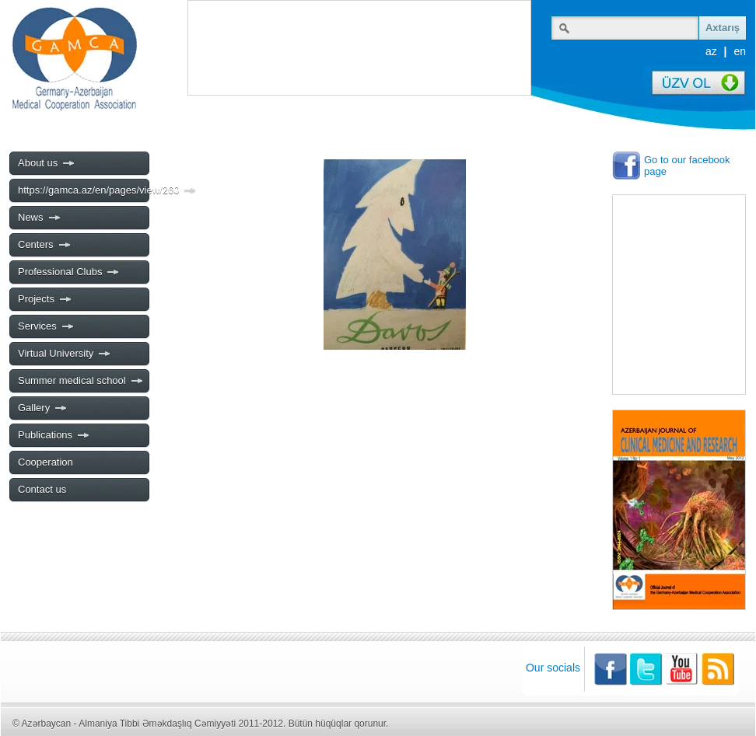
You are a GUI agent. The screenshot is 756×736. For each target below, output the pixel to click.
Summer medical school (81, 381)
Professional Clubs (69, 272)
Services (46, 326)
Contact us (42, 489)
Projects (45, 299)
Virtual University (64, 353)
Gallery (43, 408)
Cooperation (45, 462)
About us (46, 163)
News (39, 217)
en (739, 51)
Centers (45, 245)
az (711, 51)
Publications (54, 435)
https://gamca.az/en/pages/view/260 (83, 190)
